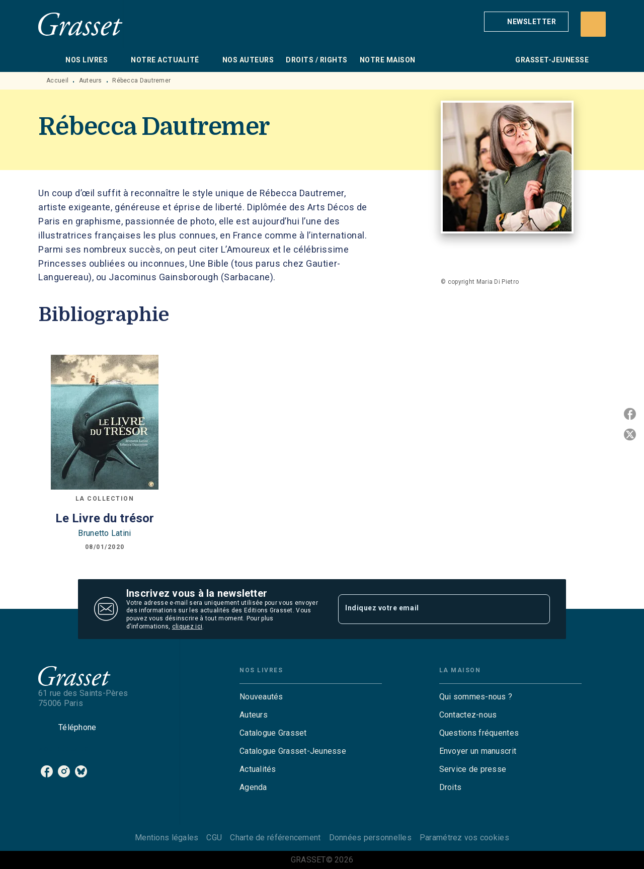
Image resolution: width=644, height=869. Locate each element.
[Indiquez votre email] (431, 608)
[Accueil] (80, 24)
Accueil (57, 80)
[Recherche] (593, 24)
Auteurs (90, 80)
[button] (526, 22)
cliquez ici (187, 626)
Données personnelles (370, 837)
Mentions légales (166, 837)
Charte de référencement (275, 837)
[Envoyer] (538, 609)
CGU (214, 837)
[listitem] (46, 771)
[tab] (48, 60)
